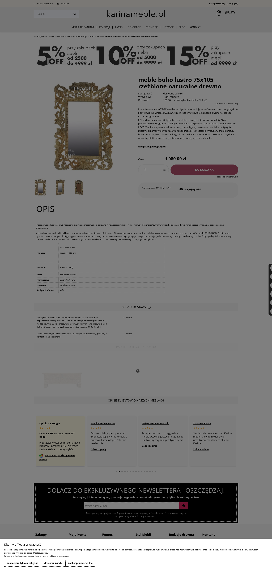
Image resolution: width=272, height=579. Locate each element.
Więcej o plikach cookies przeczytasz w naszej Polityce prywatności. (36, 555)
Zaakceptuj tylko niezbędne (22, 563)
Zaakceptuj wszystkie (80, 563)
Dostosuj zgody (53, 563)
